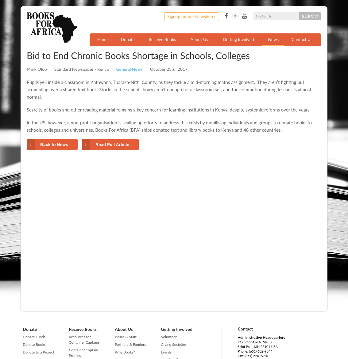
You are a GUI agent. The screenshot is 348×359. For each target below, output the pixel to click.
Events (166, 352)
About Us (199, 39)
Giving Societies (174, 344)
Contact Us (302, 39)
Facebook (226, 16)
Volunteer (168, 336)
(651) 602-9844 (261, 351)
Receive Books (162, 39)
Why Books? (125, 352)
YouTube (244, 16)
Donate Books (34, 344)
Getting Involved (238, 39)
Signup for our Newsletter (192, 16)
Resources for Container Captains (84, 339)
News (273, 39)
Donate (128, 39)
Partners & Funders (130, 344)
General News (129, 69)
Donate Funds (34, 336)
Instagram (235, 16)
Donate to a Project (38, 352)
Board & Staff (125, 336)
